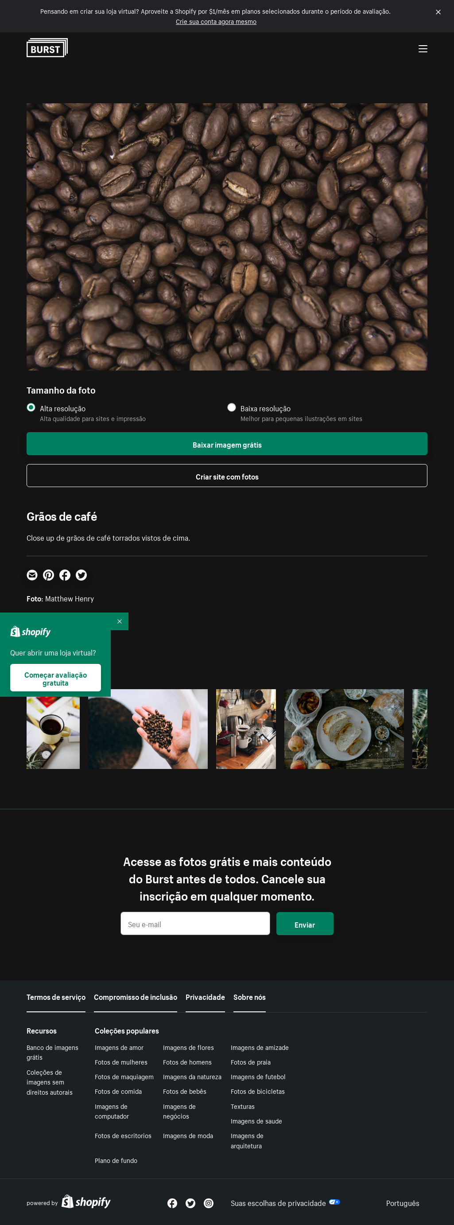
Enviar (305, 923)
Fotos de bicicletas (258, 1091)
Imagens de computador (112, 1111)
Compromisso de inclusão (135, 996)
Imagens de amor (119, 1047)
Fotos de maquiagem (124, 1076)
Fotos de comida (118, 1091)
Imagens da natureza (192, 1076)
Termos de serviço (56, 996)
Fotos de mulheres (121, 1061)
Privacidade (205, 996)
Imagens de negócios (179, 1111)
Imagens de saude (256, 1120)
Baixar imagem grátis (227, 443)
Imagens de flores (188, 1047)
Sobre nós (249, 996)
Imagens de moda (188, 1135)
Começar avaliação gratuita (55, 677)
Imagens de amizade (260, 1047)
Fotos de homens (187, 1061)
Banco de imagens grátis (52, 1052)
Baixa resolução (266, 408)
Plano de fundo (116, 1160)
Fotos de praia (251, 1061)
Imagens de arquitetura (247, 1140)
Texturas (243, 1106)
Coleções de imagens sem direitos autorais (50, 1082)
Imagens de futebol (258, 1076)
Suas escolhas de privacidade (285, 1202)
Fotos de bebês (184, 1091)
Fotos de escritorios (123, 1135)
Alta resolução (62, 408)
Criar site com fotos (227, 475)
